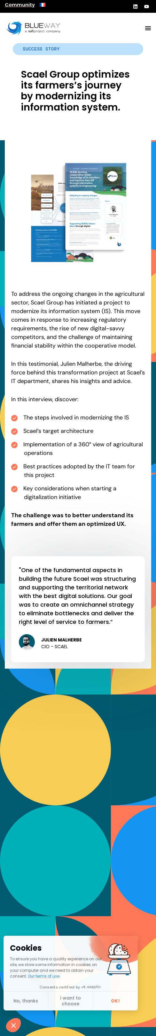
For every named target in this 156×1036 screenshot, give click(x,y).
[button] (13, 1025)
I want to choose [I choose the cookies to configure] (33, 1001)
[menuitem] (42, 5)
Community (20, 5)
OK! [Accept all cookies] (78, 1001)
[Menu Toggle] (148, 28)
